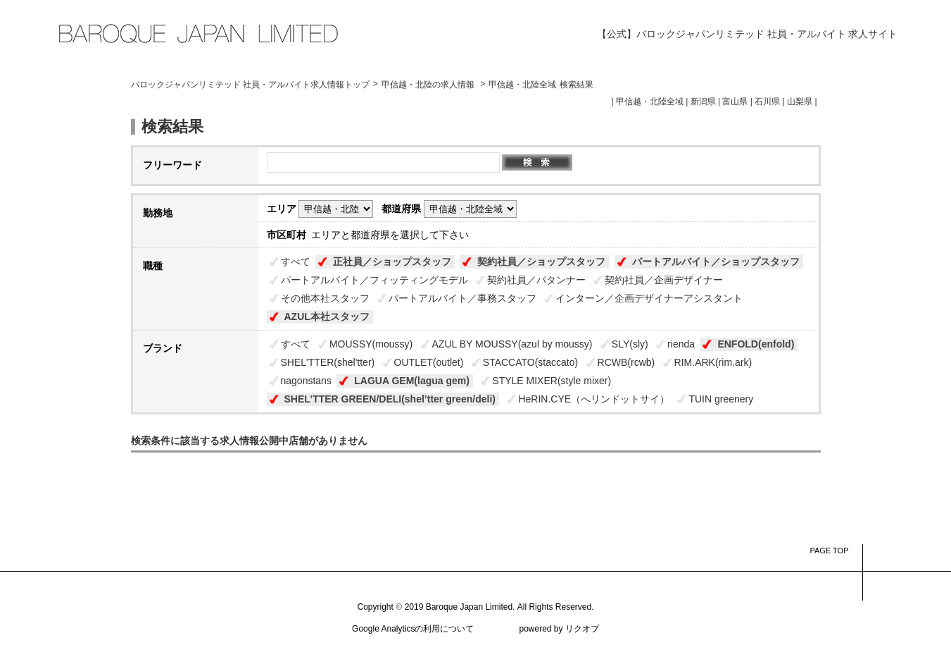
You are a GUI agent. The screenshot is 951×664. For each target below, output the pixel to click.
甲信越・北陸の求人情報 (429, 85)
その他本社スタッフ (325, 298)
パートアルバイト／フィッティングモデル (374, 279)
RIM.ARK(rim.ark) (713, 362)
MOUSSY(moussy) (370, 344)
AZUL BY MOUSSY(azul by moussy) (512, 344)
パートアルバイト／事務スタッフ (462, 298)
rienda (681, 344)
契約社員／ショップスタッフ (541, 261)
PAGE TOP (829, 550)
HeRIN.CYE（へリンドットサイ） (593, 399)
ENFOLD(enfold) (755, 344)
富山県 (735, 101)
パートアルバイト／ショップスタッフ (716, 261)
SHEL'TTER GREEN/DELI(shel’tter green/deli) (390, 399)
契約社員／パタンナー (536, 279)
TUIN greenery (720, 399)
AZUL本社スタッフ (327, 316)
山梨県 (799, 101)
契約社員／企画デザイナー (664, 279)
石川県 (767, 101)
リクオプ (582, 629)
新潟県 (703, 101)
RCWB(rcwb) (626, 362)
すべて (295, 261)
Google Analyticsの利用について (413, 629)
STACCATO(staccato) (530, 362)
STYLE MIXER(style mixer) (551, 380)
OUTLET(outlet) (429, 362)
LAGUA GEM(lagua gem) (412, 380)
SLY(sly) (630, 344)
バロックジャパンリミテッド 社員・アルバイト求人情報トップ (250, 85)
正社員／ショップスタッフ (392, 261)
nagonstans (306, 380)
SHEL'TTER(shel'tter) (328, 362)
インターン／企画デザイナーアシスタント (649, 298)
